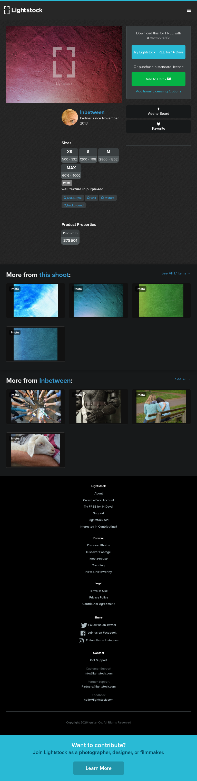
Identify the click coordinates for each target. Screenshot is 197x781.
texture (108, 198)
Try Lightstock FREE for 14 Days (158, 52)
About (98, 493)
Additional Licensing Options (158, 91)
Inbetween (92, 112)
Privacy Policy (98, 597)
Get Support (98, 660)
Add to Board (158, 111)
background (74, 205)
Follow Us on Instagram (102, 640)
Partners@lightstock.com (99, 686)
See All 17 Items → (176, 273)
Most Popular (99, 558)
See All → (183, 379)
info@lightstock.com (99, 673)
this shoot (54, 275)
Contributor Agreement (98, 604)
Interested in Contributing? (98, 526)
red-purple (73, 198)
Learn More (99, 768)
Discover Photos (98, 545)
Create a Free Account (98, 500)
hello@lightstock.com (98, 699)
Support (98, 513)
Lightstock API (99, 520)
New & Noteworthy (98, 571)
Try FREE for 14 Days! (98, 506)
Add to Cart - (158, 79)
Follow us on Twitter (102, 625)
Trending (98, 565)
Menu (189, 10)
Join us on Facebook (102, 632)
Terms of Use (98, 590)
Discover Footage (98, 552)
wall (91, 198)
